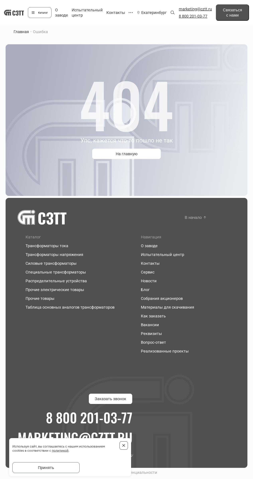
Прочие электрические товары (55, 289)
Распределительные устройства (56, 281)
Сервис (147, 272)
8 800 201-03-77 (193, 16)
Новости (149, 281)
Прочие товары (40, 298)
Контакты (115, 12)
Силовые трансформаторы (51, 263)
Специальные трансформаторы (56, 272)
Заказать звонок (110, 398)
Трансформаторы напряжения (54, 254)
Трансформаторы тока (47, 245)
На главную (126, 153)
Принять (46, 467)
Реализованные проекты (165, 351)
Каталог (43, 12)
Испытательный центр (162, 254)
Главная (21, 31)
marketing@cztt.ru (195, 9)
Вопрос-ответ (153, 342)
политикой (60, 450)
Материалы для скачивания (167, 307)
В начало (193, 217)
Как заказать (153, 316)
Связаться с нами (232, 12)
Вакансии (150, 324)
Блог (145, 289)
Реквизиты (151, 333)
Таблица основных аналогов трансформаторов (70, 307)
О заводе (149, 245)
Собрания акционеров (162, 298)
